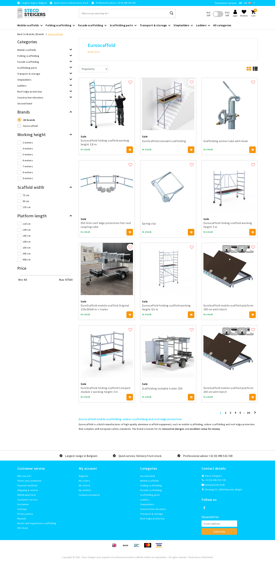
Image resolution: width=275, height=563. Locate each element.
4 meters (28, 148)
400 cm (27, 259)
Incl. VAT (209, 14)
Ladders (144, 499)
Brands (40, 34)
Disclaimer (23, 504)
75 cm (26, 195)
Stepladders (147, 504)
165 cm (27, 235)
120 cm (27, 223)
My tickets (84, 485)
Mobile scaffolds (149, 480)
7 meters (28, 166)
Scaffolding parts (150, 494)
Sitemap (22, 509)
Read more (94, 51)
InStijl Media (207, 557)
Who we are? (24, 476)
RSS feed (22, 528)
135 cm (27, 207)
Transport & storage (151, 513)
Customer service (226, 3)
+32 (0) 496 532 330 (214, 480)
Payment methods (27, 485)
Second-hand (147, 476)
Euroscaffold (55, 34)
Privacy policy (25, 513)
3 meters (28, 142)
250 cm (27, 247)
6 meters (28, 160)
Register (84, 476)
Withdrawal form (26, 494)
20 (248, 412)
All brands (29, 120)
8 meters (28, 172)
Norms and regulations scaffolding (36, 523)
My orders (84, 480)
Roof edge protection (152, 518)
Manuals (21, 518)
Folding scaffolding (151, 485)
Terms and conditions (29, 480)
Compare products (89, 494)
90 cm (26, 201)
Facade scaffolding (151, 490)
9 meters (28, 178)
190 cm (27, 241)
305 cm (27, 253)
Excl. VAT (227, 14)
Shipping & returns (27, 490)
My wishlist (85, 490)
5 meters (28, 154)
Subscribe (219, 531)
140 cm (27, 229)
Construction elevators (153, 509)
